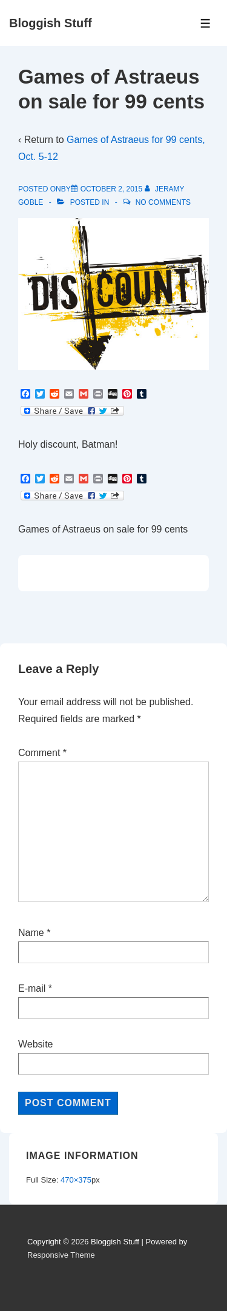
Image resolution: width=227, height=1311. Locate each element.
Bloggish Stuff (50, 23)
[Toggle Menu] (205, 23)
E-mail (31, 988)
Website (35, 1044)
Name (31, 933)
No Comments (163, 202)
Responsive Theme (61, 1255)
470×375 (76, 1179)
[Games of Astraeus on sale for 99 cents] (112, 189)
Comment (42, 753)
